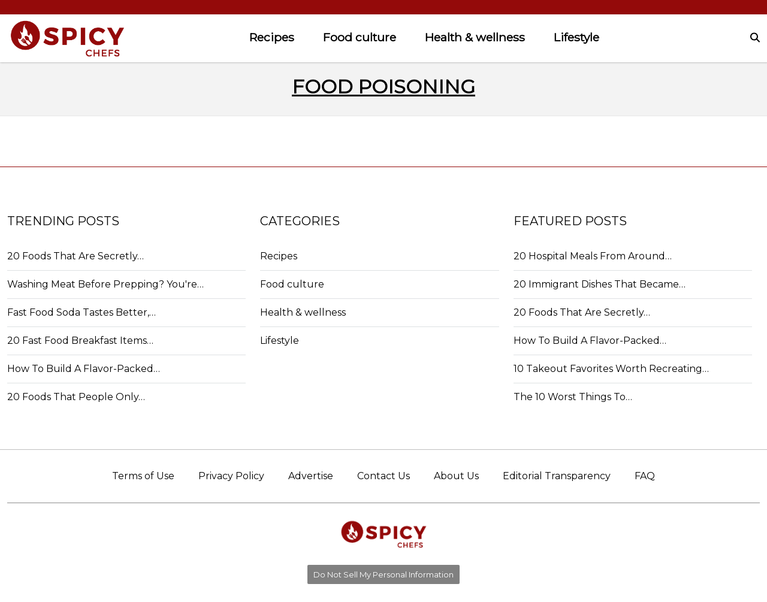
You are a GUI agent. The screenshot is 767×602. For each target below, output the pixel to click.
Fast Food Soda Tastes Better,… (81, 312)
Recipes (271, 37)
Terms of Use (143, 476)
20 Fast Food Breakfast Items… (80, 340)
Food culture (359, 37)
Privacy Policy (231, 476)
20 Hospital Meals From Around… (593, 256)
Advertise (310, 476)
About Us (456, 476)
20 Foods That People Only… (76, 397)
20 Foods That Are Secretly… (75, 256)
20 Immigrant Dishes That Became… (600, 284)
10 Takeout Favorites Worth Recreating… (611, 368)
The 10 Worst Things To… (573, 397)
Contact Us (383, 476)
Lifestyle (576, 37)
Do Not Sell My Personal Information (383, 574)
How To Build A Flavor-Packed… (83, 368)
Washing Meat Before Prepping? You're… (105, 284)
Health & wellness (475, 37)
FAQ (645, 476)
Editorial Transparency (557, 476)
